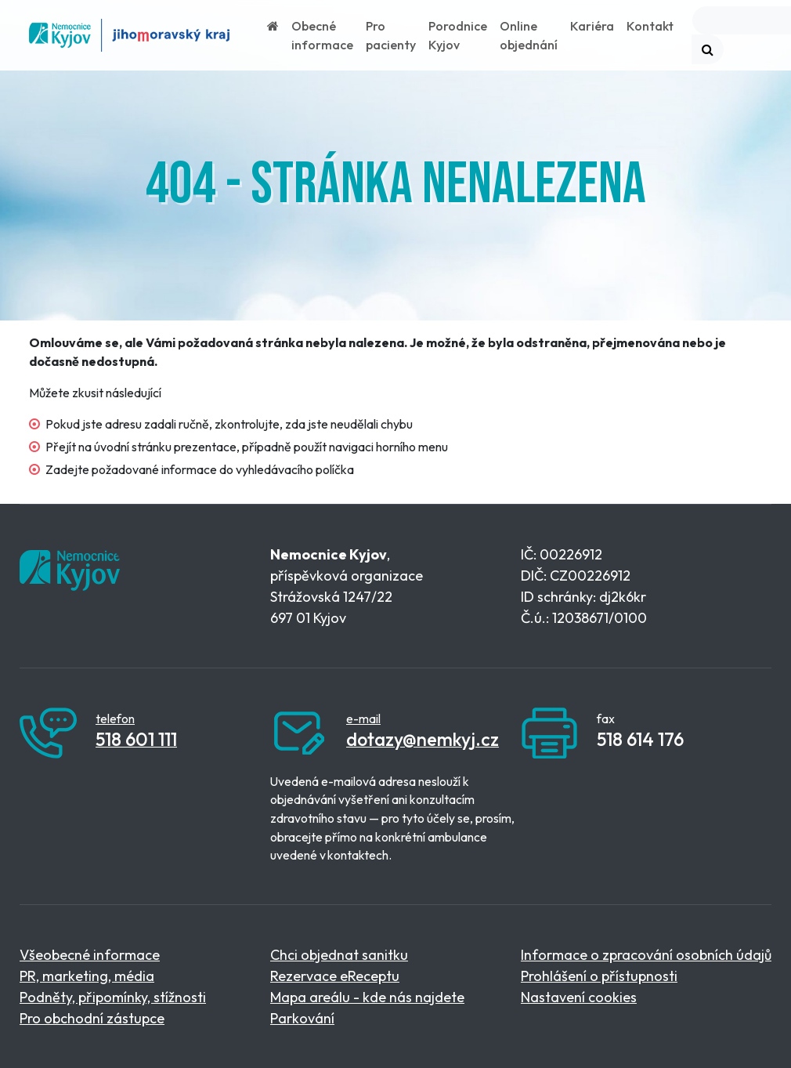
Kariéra (592, 26)
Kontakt (650, 26)
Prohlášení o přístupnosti (599, 976)
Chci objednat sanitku (339, 955)
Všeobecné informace (90, 955)
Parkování (302, 1018)
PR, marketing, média (87, 976)
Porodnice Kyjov (457, 35)
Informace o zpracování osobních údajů (646, 955)
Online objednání (529, 35)
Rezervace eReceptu (334, 976)
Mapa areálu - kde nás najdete (367, 997)
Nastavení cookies (579, 997)
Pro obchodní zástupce (92, 1018)
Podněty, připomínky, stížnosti (113, 997)
